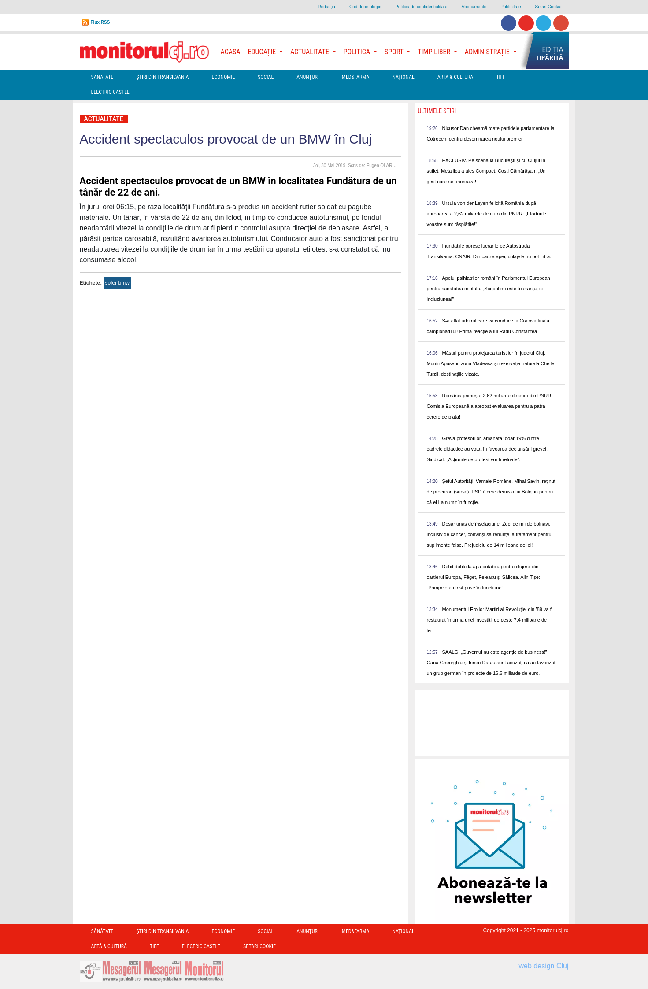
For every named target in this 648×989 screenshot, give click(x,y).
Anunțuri (307, 77)
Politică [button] (358, 52)
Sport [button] (395, 52)
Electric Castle (110, 92)
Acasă (231, 52)
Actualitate (103, 118)
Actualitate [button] (310, 52)
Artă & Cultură (455, 77)
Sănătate (102, 77)
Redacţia (326, 6)
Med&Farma (356, 77)
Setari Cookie (548, 6)
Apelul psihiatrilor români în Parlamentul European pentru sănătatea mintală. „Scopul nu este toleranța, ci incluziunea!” (488, 288)
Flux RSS (100, 22)
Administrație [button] (488, 52)
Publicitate (510, 6)
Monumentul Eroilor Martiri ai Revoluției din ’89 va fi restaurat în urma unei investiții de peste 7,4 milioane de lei (490, 620)
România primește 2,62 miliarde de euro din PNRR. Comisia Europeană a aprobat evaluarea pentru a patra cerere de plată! (490, 406)
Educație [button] (263, 52)
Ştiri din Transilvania (163, 77)
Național (403, 77)
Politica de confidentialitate (421, 6)
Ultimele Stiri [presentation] (437, 111)
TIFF (500, 77)
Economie (223, 77)
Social (266, 77)
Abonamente (474, 6)
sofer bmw (117, 283)
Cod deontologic (365, 6)
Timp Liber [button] (435, 52)
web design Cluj (544, 966)
